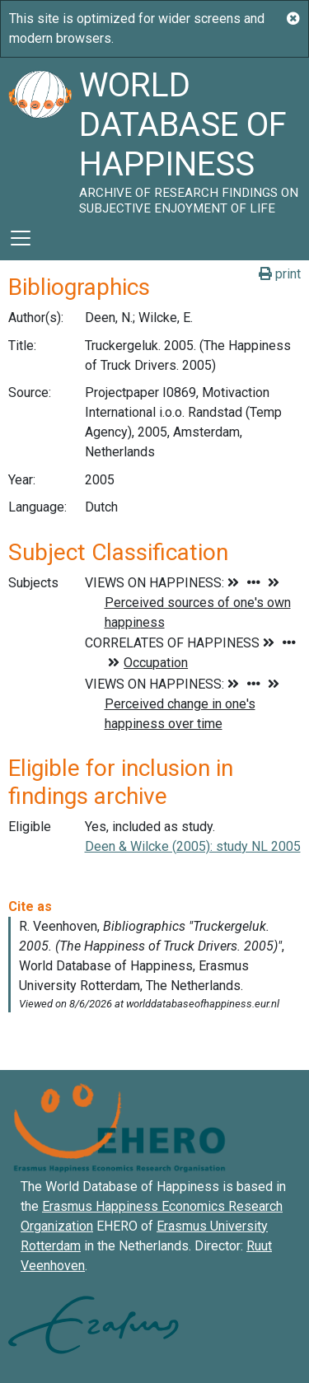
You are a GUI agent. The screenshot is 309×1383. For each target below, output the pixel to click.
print (280, 274)
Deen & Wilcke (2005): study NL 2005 (193, 846)
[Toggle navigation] (20, 238)
